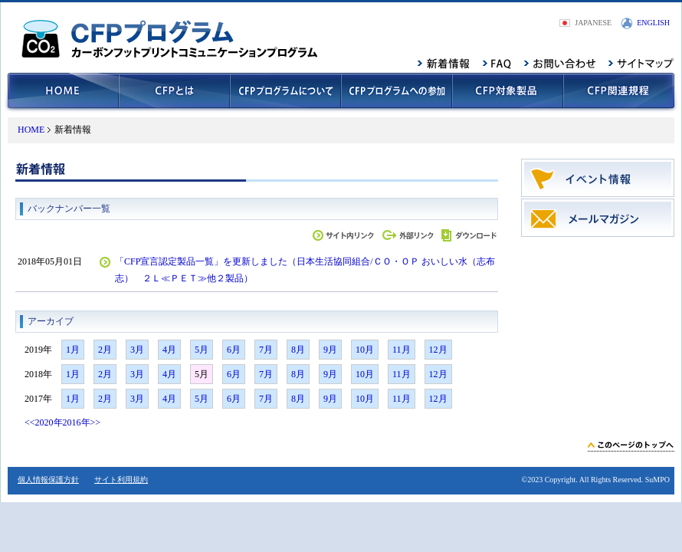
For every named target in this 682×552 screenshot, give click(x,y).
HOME (31, 129)
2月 (105, 349)
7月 (266, 349)
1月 (73, 349)
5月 (201, 349)
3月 (137, 349)
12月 (438, 349)
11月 (401, 349)
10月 (365, 349)
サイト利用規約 (121, 479)
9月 (330, 349)
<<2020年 (44, 422)
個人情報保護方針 (48, 479)
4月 (169, 349)
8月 (298, 349)
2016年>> (82, 422)
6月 (234, 349)
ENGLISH (653, 22)
